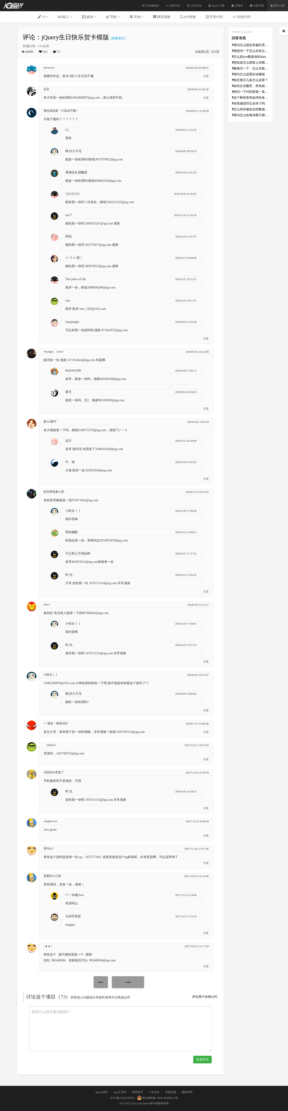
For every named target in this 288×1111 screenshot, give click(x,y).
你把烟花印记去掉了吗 (248, 103)
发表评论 (202, 1059)
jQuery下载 (216, 5)
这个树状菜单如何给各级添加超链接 (250, 97)
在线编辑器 (150, 5)
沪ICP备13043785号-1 (122, 1098)
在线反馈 (170, 1092)
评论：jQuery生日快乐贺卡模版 (66, 37)
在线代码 (173, 5)
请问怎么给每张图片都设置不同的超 (250, 115)
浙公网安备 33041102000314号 (157, 1098)
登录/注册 (277, 5)
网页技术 (137, 1092)
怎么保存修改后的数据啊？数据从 (250, 109)
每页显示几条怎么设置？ (250, 80)
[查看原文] (117, 38)
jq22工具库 (120, 1092)
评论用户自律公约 (204, 996)
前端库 (237, 5)
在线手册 (257, 5)
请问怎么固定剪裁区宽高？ (250, 45)
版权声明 (187, 1092)
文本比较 (194, 5)
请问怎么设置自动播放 (248, 74)
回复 (206, 76)
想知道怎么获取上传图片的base (250, 62)
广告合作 (154, 1092)
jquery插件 (102, 1092)
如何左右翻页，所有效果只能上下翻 (250, 86)
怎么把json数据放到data (249, 56)
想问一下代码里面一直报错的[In (250, 91)
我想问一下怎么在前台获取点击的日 (250, 51)
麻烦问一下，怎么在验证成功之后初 (250, 68)
